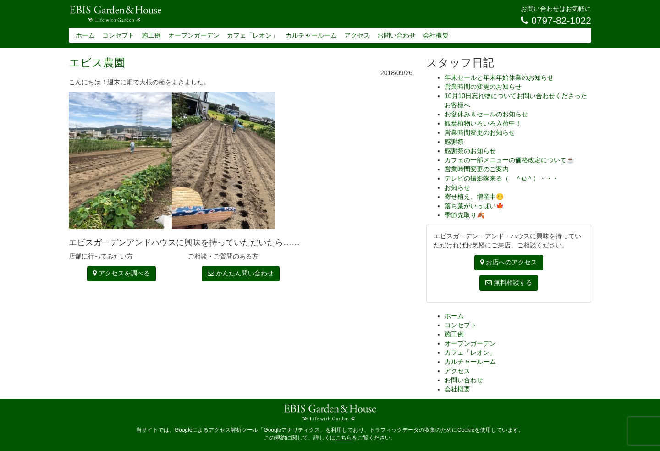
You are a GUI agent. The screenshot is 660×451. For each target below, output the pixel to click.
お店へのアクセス (508, 262)
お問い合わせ (396, 35)
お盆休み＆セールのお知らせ (486, 114)
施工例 (151, 35)
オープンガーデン (194, 35)
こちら (344, 437)
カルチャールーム (311, 35)
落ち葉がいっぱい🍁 (474, 205)
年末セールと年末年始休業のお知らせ (499, 77)
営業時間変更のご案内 (477, 169)
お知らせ (457, 187)
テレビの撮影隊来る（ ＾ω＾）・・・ (502, 178)
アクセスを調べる (121, 273)
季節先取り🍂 (464, 215)
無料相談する (508, 282)
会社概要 (436, 35)
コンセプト (118, 35)
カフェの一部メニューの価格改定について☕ (509, 160)
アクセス (357, 35)
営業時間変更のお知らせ (480, 132)
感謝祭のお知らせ (470, 150)
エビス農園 (97, 62)
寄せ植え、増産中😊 (474, 196)
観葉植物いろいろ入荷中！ (483, 123)
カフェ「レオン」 (252, 35)
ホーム (85, 35)
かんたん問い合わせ (241, 273)
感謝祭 (454, 141)
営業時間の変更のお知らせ (483, 86)
